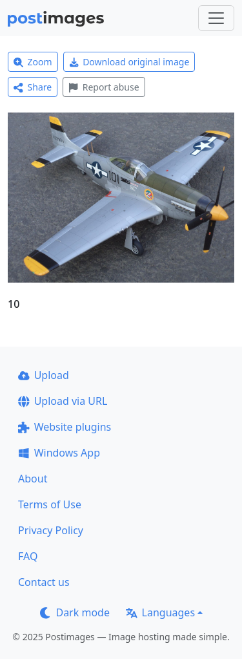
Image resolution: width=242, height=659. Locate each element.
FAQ (27, 556)
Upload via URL (62, 401)
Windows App (59, 453)
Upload (43, 375)
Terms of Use (49, 504)
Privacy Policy (50, 530)
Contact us (44, 582)
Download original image (129, 62)
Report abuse (103, 87)
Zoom (33, 62)
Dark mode (75, 612)
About (32, 478)
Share (33, 87)
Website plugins (64, 427)
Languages (160, 612)
